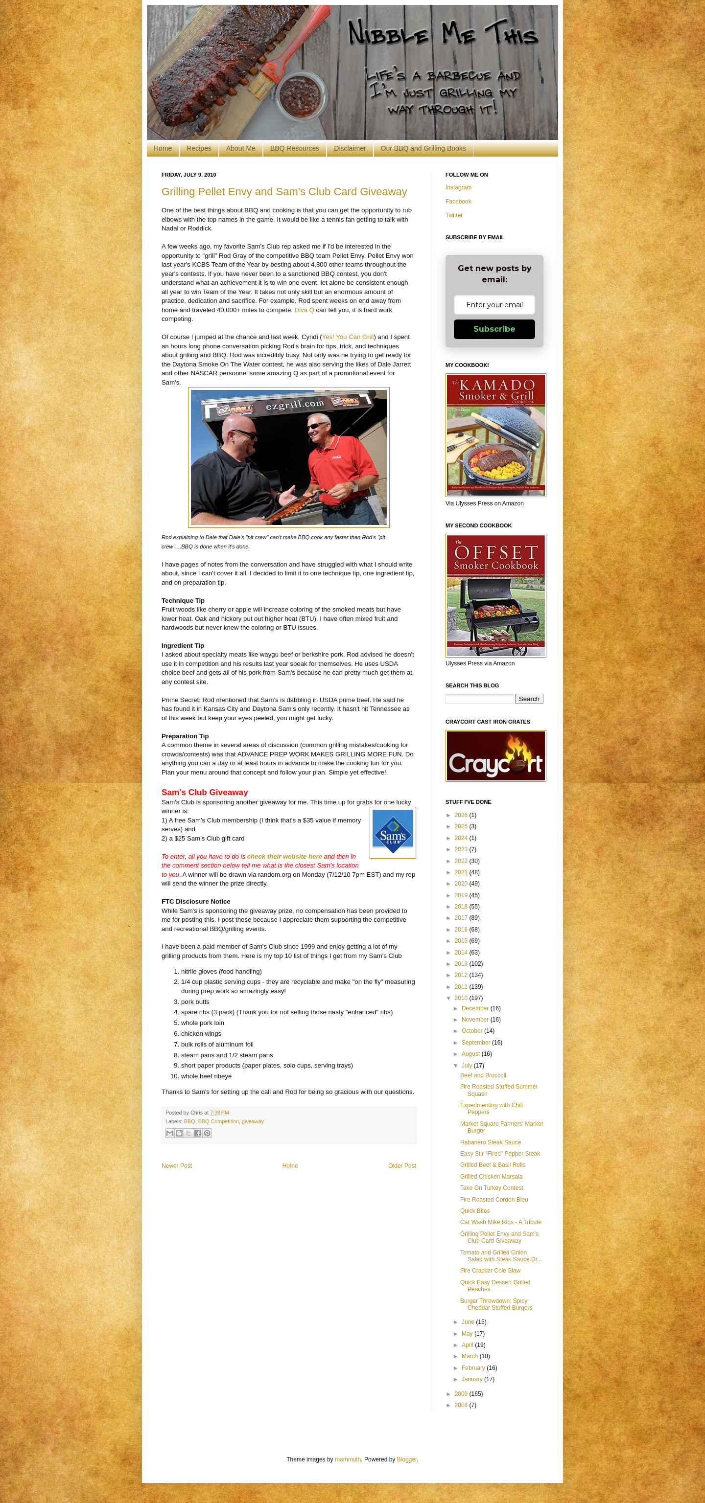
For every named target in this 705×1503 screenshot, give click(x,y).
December (476, 1008)
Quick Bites (475, 1210)
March (471, 1356)
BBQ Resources (294, 148)
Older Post (402, 1165)
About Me (241, 148)
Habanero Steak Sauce (490, 1142)
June (469, 1322)
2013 (462, 963)
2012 (462, 975)
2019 (462, 895)
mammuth (348, 1459)
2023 (462, 849)
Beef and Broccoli (483, 1075)
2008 (462, 1405)
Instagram (458, 187)
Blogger (407, 1459)
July (468, 1065)
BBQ (189, 1121)
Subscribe (494, 329)
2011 (462, 986)
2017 (462, 917)
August (472, 1053)
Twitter (454, 215)
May (468, 1333)
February (474, 1368)
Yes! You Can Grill (348, 337)
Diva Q (304, 310)
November (476, 1019)
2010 (462, 998)
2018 (462, 906)
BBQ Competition (218, 1121)
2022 (462, 861)
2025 (462, 826)
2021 (462, 872)
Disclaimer (350, 148)
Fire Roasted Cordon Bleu (494, 1199)
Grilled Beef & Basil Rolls (492, 1164)
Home (163, 148)
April (468, 1345)
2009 (462, 1393)
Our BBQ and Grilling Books (423, 148)
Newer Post (177, 1165)
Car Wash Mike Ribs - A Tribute (500, 1222)
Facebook (458, 201)
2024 (462, 838)
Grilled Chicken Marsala (491, 1176)
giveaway (253, 1121)
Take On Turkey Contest (491, 1187)
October (473, 1030)
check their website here (284, 856)
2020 (462, 883)
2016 (462, 929)
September (477, 1042)
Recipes (199, 148)
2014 (462, 952)
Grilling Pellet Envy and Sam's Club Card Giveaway (284, 191)
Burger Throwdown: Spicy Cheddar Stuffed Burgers (496, 1304)
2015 (462, 940)
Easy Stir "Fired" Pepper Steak (500, 1153)
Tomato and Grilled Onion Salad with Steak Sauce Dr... (501, 1256)
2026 (462, 815)
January (473, 1379)
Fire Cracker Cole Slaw (490, 1270)
